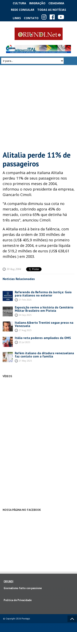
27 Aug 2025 (25, 330)
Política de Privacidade (18, 600)
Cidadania (56, 3)
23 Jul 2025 (24, 342)
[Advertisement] (38, 108)
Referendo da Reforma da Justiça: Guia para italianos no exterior (43, 293)
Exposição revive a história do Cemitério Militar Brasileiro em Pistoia (44, 309)
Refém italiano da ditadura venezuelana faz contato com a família (44, 354)
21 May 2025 (25, 360)
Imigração (37, 3)
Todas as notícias (51, 10)
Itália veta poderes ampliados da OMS (43, 338)
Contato (31, 18)
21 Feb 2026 (25, 299)
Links (17, 18)
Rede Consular (22, 10)
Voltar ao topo (72, 619)
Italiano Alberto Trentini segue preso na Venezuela (44, 324)
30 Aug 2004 (14, 269)
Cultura (19, 3)
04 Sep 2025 (25, 314)
